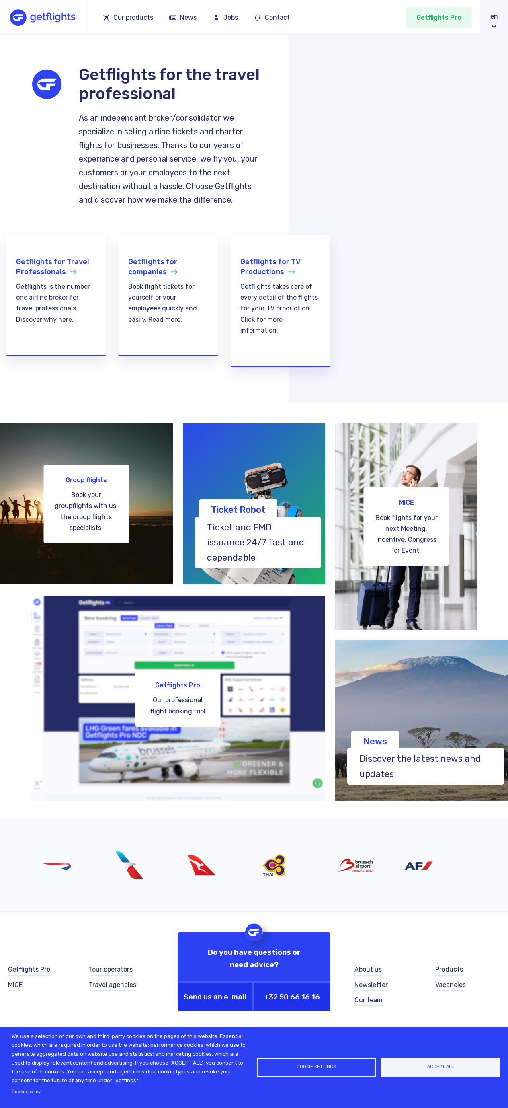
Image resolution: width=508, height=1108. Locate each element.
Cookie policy (26, 1091)
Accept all (440, 1066)
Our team (368, 1000)
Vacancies (450, 985)
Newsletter (371, 985)
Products (449, 969)
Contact (277, 17)
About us (368, 969)
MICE (15, 985)
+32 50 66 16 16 (292, 997)
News (188, 17)
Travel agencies (112, 985)
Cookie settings (316, 1066)
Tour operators (111, 969)
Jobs (230, 17)
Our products (133, 17)
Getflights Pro (438, 17)
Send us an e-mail (215, 997)
